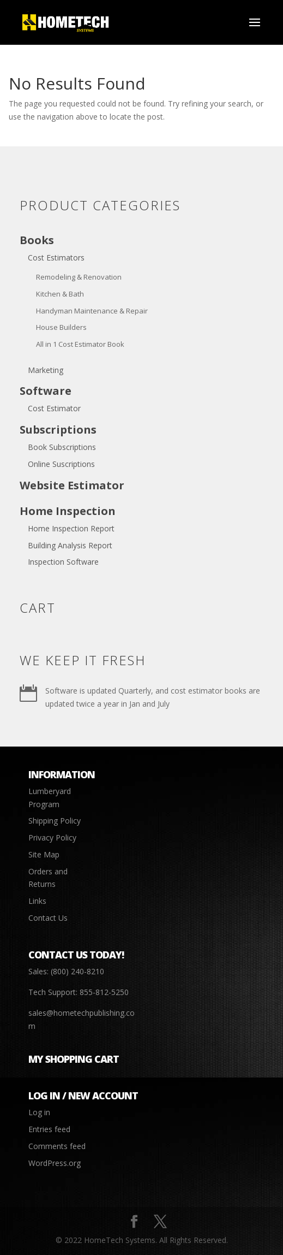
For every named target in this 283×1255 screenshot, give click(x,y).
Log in (39, 1112)
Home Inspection (68, 511)
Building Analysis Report (70, 545)
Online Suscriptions (61, 464)
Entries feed (49, 1129)
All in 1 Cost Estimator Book (80, 344)
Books (37, 240)
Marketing (45, 370)
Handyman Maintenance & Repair (92, 311)
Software (45, 390)
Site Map (43, 854)
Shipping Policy (54, 820)
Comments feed (57, 1146)
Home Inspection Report (71, 528)
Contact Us (48, 918)
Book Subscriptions (62, 447)
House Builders (61, 327)
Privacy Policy (52, 837)
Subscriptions (58, 429)
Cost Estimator (54, 408)
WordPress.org (54, 1163)
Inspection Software (63, 562)
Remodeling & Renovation (79, 277)
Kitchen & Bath (60, 294)
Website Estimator (72, 485)
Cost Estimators (56, 257)
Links (37, 901)
